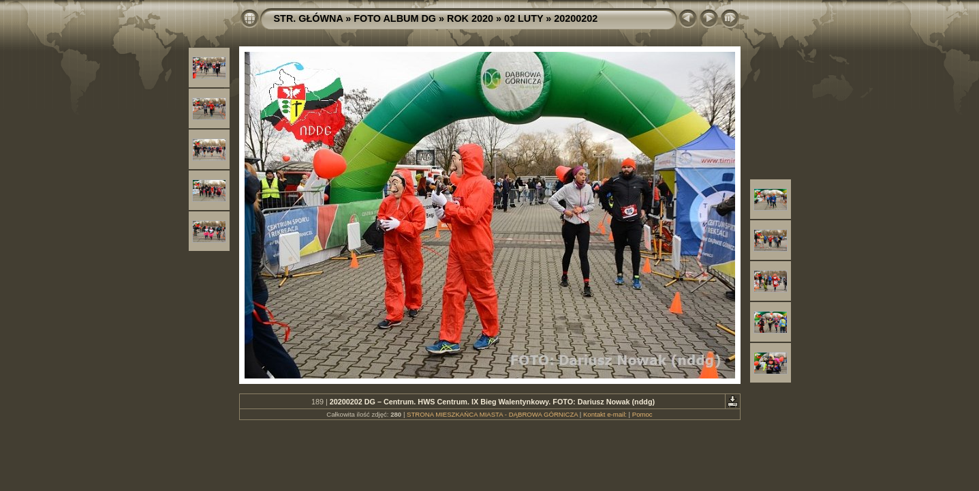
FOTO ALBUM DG (395, 18)
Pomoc (642, 414)
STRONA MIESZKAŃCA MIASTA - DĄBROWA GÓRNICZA (492, 414)
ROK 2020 (470, 18)
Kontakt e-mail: (605, 414)
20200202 (575, 18)
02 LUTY (523, 18)
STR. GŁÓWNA (308, 18)
